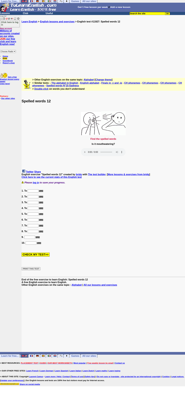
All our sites (89, 356)
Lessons (5, 13)
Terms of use (77, 376)
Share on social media (30, 384)
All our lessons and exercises (100, 285)
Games (75, 356)
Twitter (30, 171)
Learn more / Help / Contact (57, 376)
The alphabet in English (64, 83)
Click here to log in (9, 23)
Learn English (29, 21)
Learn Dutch (88, 371)
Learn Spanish (61, 371)
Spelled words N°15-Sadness (62, 85)
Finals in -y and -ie (111, 83)
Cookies (166, 376)
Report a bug (9, 63)
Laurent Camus (36, 376)
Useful (49, 13)
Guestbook (8, 61)
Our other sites (8, 98)
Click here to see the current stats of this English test (52, 177)
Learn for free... (9, 356)
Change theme (103, 79)
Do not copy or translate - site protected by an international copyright (128, 376)
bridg (79, 174)
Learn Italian (75, 371)
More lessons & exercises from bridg (128, 174)
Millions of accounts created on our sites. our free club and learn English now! (10, 37)
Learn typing (114, 371)
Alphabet (89, 79)
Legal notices (177, 376)
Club (25, 13)
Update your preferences (12, 380)
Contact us (120, 363)
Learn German (46, 371)
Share (37, 171)
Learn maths (101, 371)
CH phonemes (132, 83)
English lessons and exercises (57, 21)
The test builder (97, 174)
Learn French (32, 371)
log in (36, 182)
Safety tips (90, 376)
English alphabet (89, 83)
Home (5, 56)
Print (5, 58)
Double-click (41, 89)
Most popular (80, 363)
